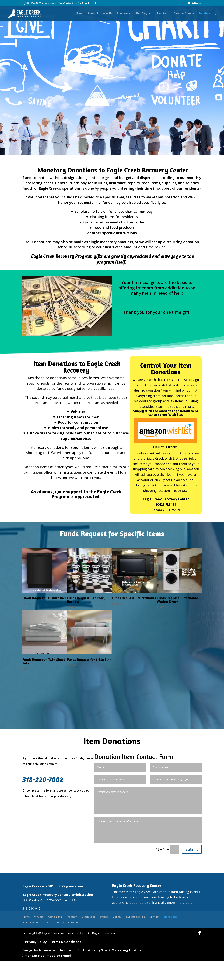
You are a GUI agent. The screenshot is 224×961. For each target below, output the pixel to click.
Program (71, 916)
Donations (204, 13)
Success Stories (184, 13)
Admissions (124, 13)
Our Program (144, 13)
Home (79, 13)
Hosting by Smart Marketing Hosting (112, 950)
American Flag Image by (41, 955)
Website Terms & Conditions (60, 922)
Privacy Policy (30, 922)
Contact (93, 13)
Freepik (67, 955)
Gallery (117, 916)
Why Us (107, 13)
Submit (192, 849)
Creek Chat (88, 916)
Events (161, 13)
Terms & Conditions (65, 942)
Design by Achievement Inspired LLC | (52, 950)
